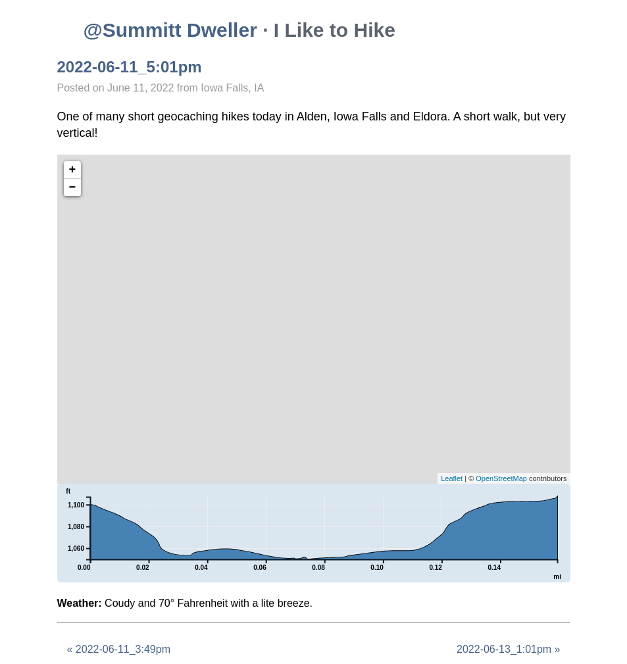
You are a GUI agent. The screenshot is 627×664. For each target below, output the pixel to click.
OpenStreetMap (501, 478)
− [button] (72, 187)
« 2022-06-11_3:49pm (118, 649)
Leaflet (452, 478)
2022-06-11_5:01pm (129, 67)
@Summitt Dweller (170, 30)
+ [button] (72, 170)
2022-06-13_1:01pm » (508, 649)
